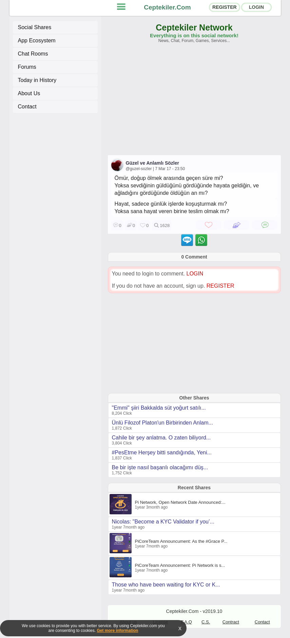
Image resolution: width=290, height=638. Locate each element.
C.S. (205, 621)
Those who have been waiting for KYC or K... (166, 585)
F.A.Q (186, 621)
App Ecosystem (37, 40)
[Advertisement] (194, 102)
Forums (27, 67)
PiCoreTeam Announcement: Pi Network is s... (180, 565)
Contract (231, 621)
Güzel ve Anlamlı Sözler (152, 163)
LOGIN (256, 7)
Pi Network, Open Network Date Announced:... (180, 502)
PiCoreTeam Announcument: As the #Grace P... (181, 541)
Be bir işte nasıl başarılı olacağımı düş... (160, 467)
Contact (27, 106)
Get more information (117, 630)
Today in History (37, 80)
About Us (29, 93)
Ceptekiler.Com (167, 7)
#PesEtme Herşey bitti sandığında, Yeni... (162, 452)
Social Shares (35, 27)
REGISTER (224, 7)
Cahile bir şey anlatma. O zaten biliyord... (161, 437)
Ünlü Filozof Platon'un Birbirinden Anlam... (162, 423)
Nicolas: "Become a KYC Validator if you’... (163, 521)
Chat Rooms (33, 54)
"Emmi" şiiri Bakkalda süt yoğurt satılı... (159, 408)
